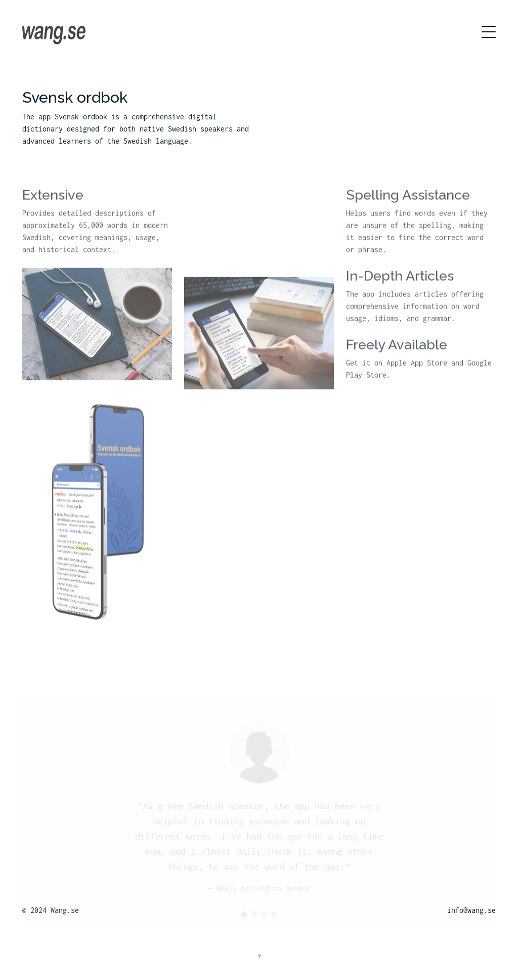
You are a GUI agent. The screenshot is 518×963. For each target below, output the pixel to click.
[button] (244, 917)
